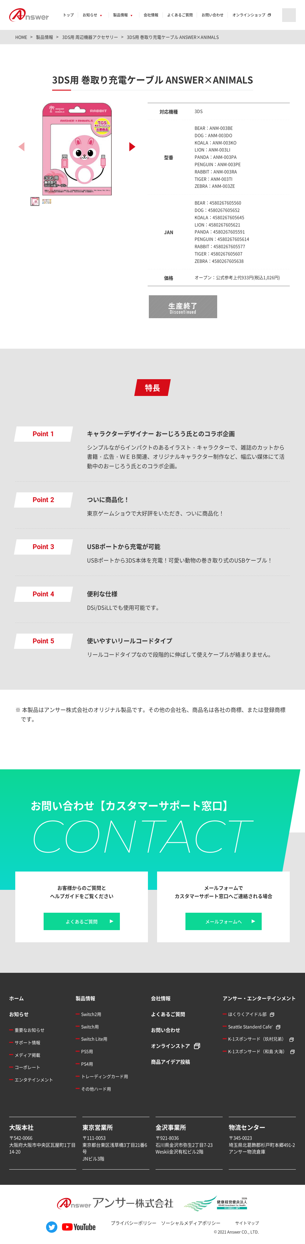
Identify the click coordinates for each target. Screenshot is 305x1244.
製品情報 (120, 14)
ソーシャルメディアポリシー (191, 1223)
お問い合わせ (213, 14)
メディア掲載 (27, 1055)
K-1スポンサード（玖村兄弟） (257, 1039)
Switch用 (90, 1026)
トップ (68, 14)
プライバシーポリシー (133, 1223)
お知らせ (90, 14)
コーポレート (27, 1067)
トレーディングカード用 (104, 1076)
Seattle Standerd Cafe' (250, 1026)
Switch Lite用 (94, 1039)
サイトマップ (247, 1223)
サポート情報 (27, 1042)
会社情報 (151, 14)
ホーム (16, 998)
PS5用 (87, 1051)
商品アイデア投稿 (170, 1061)
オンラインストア (170, 1045)
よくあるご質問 (180, 14)
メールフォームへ (223, 921)
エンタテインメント (34, 1080)
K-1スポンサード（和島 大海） (257, 1051)
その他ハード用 (96, 1089)
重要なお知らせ (30, 1030)
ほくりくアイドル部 (247, 1014)
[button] (132, 146)
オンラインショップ (248, 14)
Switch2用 (91, 1014)
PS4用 (87, 1064)
